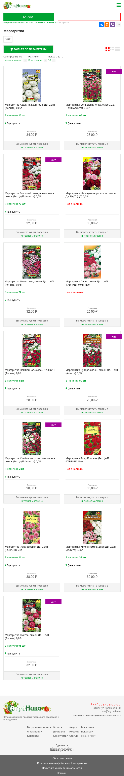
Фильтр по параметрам (28, 49)
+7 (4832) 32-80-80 (105, 704)
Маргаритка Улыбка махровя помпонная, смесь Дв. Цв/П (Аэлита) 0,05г (30, 460)
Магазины (87, 727)
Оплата (57, 727)
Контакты (33, 735)
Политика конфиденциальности (62, 768)
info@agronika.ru (111, 711)
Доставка (59, 731)
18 (49, 60)
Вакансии (87, 731)
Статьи (73, 735)
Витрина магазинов (13, 22)
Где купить (12, 123)
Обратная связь (62, 758)
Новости (74, 731)
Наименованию (12, 60)
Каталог (28, 16)
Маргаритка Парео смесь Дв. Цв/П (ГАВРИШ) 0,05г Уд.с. (87, 283)
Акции (73, 727)
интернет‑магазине (32, 147)
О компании (34, 731)
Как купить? (60, 735)
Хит (7, 39)
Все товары (35, 60)
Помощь (62, 773)
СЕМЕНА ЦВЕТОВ (45, 22)
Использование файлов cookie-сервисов (62, 763)
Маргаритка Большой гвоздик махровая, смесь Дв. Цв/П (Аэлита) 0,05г (29, 195)
